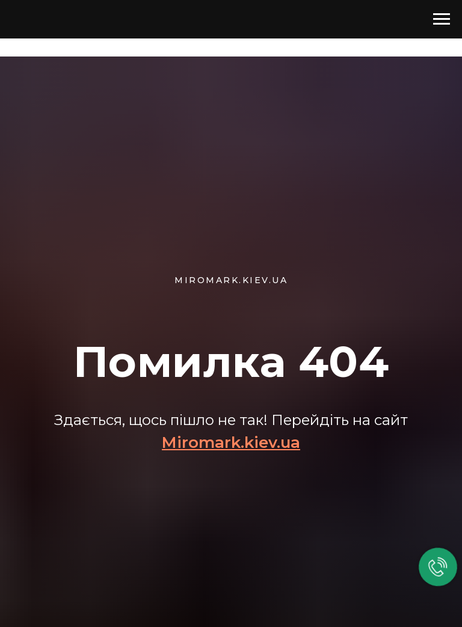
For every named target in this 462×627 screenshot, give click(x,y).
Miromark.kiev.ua (231, 442)
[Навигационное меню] (441, 19)
